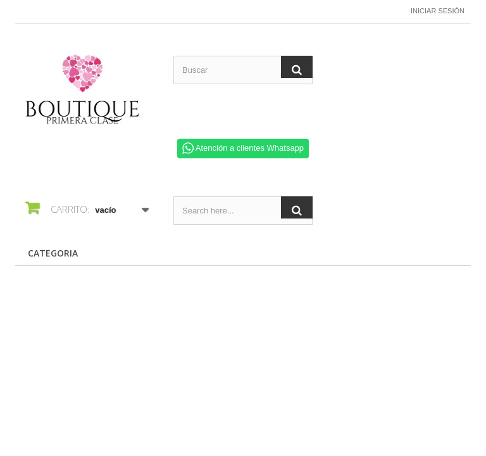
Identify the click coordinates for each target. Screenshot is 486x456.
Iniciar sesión (437, 11)
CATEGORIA (53, 253)
